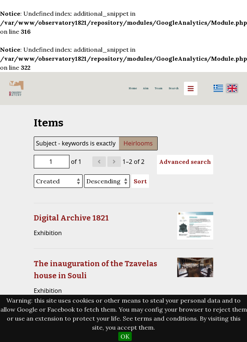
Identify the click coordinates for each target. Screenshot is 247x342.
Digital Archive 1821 (71, 217)
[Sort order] (107, 181)
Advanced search (185, 161)
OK (125, 336)
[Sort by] (58, 181)
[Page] (51, 161)
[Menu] (190, 88)
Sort (140, 181)
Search (174, 88)
